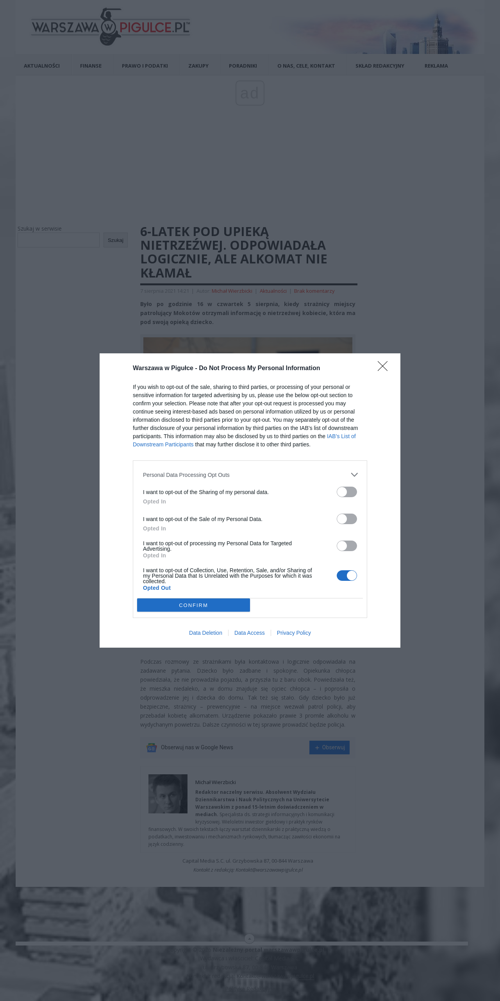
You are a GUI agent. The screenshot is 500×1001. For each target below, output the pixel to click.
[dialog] (250, 500)
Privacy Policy (294, 633)
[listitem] (250, 475)
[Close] (385, 368)
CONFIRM (193, 605)
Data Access (249, 633)
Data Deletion (205, 633)
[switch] (347, 492)
